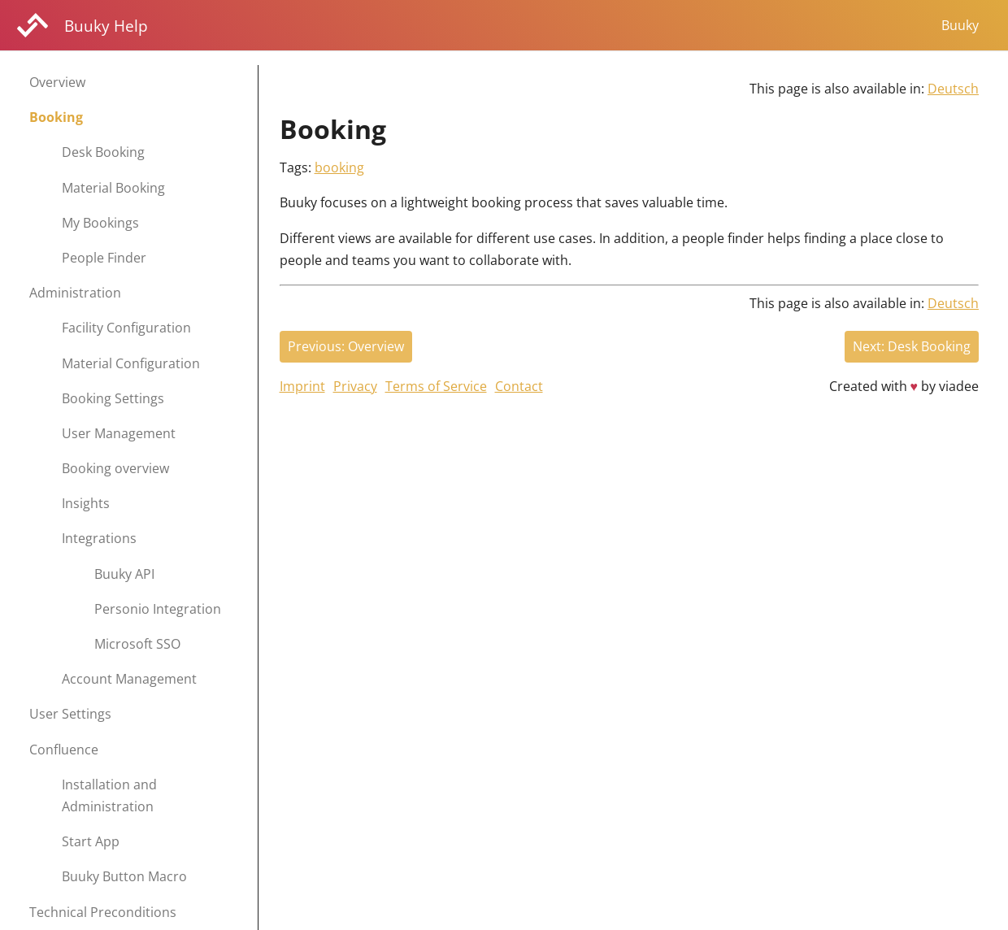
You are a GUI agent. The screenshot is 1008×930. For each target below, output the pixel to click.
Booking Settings (113, 398)
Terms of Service (436, 386)
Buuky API (124, 574)
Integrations (99, 538)
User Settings (70, 714)
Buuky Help (106, 26)
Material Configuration (131, 363)
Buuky (960, 25)
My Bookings (100, 223)
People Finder (104, 258)
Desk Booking (103, 152)
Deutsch (953, 89)
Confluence (63, 749)
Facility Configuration (126, 328)
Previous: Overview (346, 346)
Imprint (302, 386)
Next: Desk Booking (912, 346)
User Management (119, 433)
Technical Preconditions (102, 912)
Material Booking (113, 188)
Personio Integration (157, 609)
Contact (519, 386)
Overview (57, 82)
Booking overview (115, 468)
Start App (90, 841)
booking (339, 167)
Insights (86, 503)
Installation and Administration (109, 795)
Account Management (129, 679)
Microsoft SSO (137, 644)
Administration (75, 293)
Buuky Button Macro (124, 876)
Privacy (355, 386)
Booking (56, 117)
